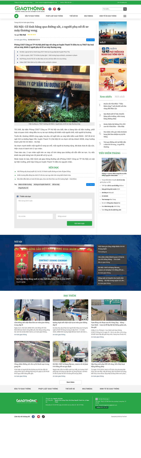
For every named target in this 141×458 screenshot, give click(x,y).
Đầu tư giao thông (104, 262)
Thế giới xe (70, 389)
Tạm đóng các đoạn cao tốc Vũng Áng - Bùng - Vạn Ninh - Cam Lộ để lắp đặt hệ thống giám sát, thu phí (109, 325)
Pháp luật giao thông (48, 389)
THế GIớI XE (74, 16)
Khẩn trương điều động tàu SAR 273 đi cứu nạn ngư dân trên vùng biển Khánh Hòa (44, 175)
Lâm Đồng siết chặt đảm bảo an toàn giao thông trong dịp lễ (31, 324)
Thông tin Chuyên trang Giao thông (23, 2)
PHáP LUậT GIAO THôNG (54, 16)
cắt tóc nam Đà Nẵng (113, 185)
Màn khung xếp (109, 206)
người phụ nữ (23, 188)
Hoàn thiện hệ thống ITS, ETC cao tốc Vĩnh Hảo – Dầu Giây (115, 125)
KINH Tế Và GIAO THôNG (108, 16)
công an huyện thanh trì (42, 184)
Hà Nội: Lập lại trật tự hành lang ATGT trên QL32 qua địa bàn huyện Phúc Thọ (45, 52)
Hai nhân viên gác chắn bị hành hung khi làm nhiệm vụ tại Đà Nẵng (115, 134)
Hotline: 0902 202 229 (65, 2)
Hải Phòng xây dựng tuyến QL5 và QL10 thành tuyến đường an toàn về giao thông (43, 171)
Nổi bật (18, 241)
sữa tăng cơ (105, 192)
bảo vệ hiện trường (25, 184)
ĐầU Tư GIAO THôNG (32, 16)
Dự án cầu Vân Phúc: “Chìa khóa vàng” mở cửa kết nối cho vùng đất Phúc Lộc (115, 106)
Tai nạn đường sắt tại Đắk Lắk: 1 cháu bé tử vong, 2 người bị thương (115, 144)
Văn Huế (23, 35)
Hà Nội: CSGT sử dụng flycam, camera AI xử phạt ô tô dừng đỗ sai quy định (110, 269)
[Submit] (125, 9)
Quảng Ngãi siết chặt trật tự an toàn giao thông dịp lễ (70, 324)
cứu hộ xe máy (121, 180)
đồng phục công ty (112, 203)
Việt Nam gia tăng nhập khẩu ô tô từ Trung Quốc (111, 248)
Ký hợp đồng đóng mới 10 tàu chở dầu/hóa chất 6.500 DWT (43, 279)
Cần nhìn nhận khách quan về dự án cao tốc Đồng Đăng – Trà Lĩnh (111, 258)
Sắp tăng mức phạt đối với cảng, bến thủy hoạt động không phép (108, 365)
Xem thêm (70, 382)
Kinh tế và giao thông (109, 389)
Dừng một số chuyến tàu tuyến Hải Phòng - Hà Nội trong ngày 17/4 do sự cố (111, 279)
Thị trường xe (102, 252)
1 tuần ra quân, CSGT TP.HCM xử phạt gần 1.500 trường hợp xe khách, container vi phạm (48, 55)
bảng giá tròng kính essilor (109, 189)
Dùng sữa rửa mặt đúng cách (113, 210)
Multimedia (87, 389)
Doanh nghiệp (20, 282)
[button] (103, 175)
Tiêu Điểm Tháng (109, 153)
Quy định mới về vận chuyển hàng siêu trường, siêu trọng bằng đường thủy (114, 116)
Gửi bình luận (79, 223)
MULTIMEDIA (88, 16)
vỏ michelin (105, 196)
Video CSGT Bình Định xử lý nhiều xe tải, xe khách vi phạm (38, 62)
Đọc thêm (70, 295)
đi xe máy (56, 184)
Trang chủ (17, 22)
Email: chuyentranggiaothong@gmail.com (46, 2)
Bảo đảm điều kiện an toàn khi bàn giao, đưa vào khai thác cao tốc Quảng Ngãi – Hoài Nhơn (47, 179)
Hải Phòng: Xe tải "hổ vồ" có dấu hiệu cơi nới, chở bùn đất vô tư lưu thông (43, 59)
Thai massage (105, 199)
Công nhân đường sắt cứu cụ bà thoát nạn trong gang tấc (31, 365)
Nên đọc (54, 167)
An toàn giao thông (27, 22)
